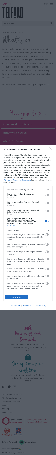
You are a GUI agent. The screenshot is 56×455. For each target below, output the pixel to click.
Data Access (27, 305)
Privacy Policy (41, 305)
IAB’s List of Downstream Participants (17, 180)
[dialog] (28, 227)
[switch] (47, 195)
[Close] (51, 149)
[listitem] (28, 189)
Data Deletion (15, 305)
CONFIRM (16, 297)
